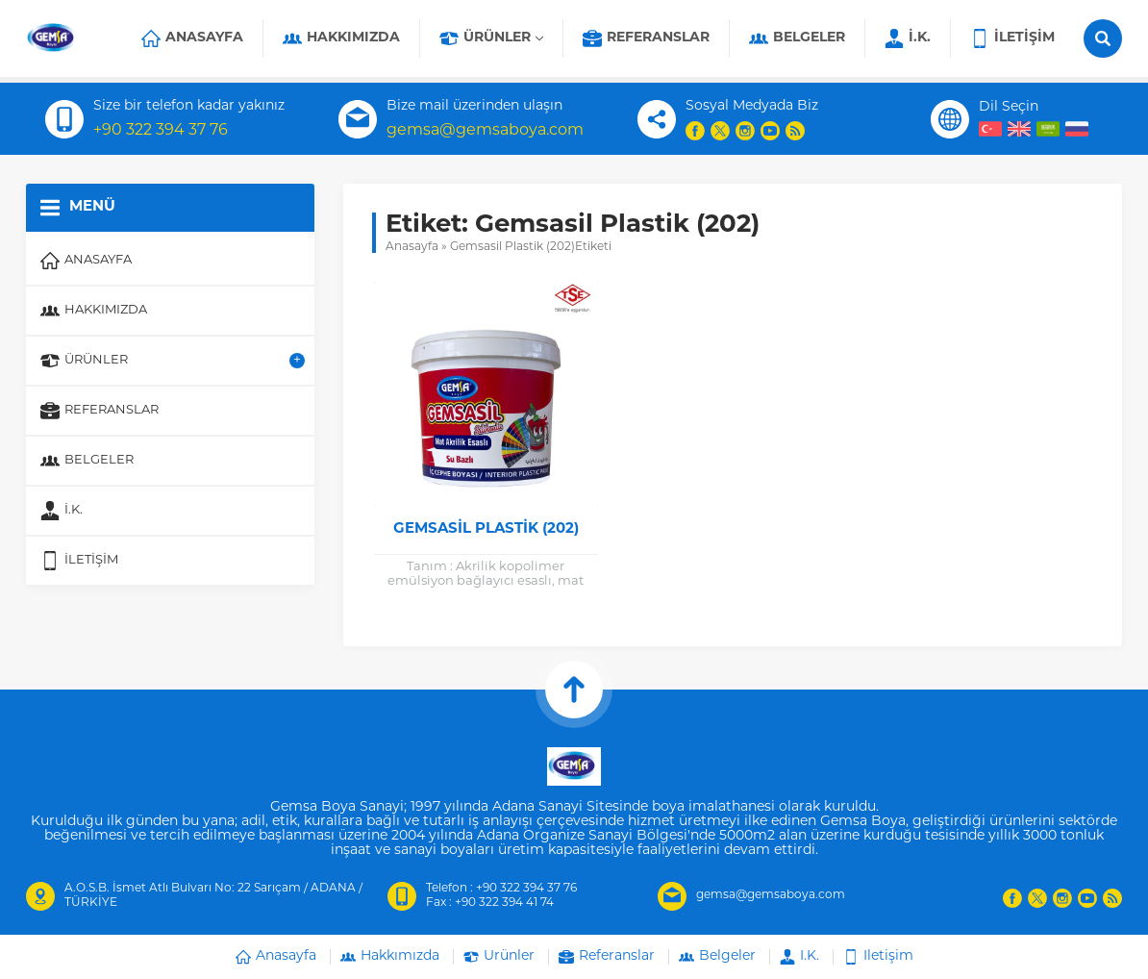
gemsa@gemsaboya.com (485, 130)
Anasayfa (412, 247)
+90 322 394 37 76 (160, 130)
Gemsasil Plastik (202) (486, 529)
